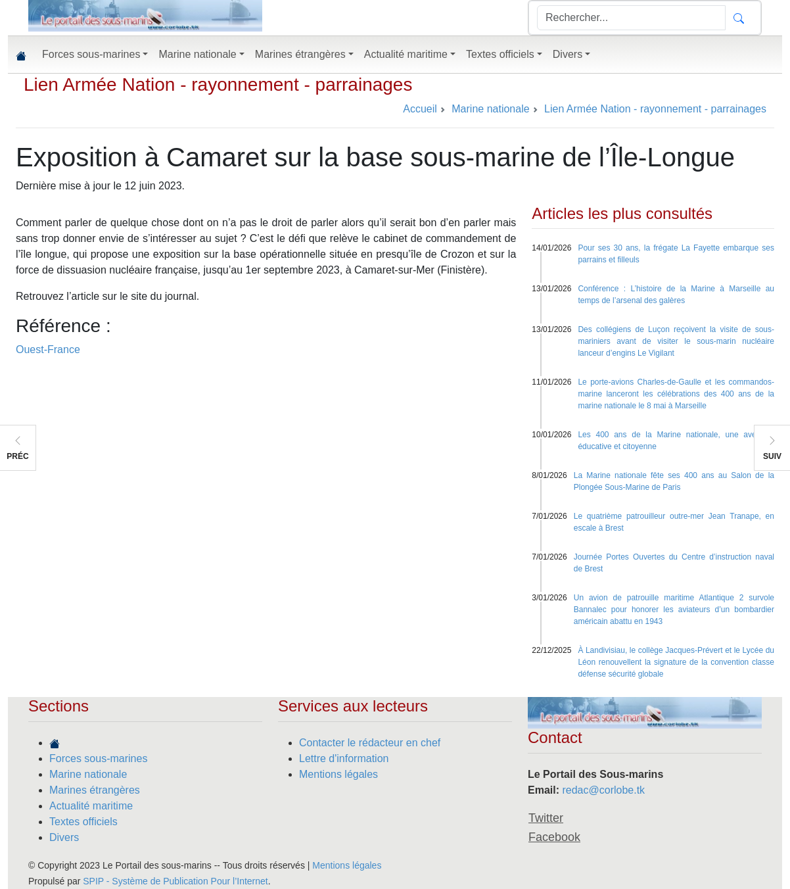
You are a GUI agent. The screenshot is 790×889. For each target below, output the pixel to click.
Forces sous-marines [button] (91, 54)
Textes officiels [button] (500, 54)
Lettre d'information (343, 758)
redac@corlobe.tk (603, 790)
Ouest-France (48, 349)
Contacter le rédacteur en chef (369, 742)
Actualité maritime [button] (406, 54)
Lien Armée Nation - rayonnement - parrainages (218, 84)
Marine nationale (88, 774)
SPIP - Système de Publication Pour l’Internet (175, 881)
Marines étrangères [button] (300, 54)
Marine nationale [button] (197, 54)
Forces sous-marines (98, 758)
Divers (64, 837)
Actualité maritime (91, 805)
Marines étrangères (94, 790)
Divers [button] (567, 54)
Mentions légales (338, 774)
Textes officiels (83, 821)
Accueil (420, 108)
